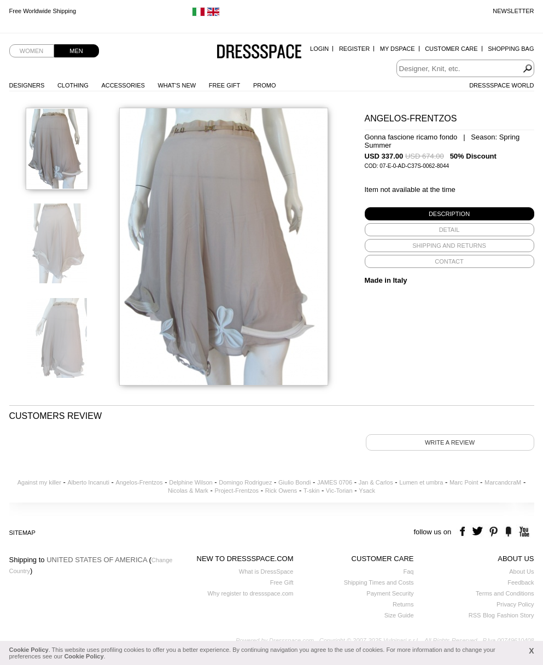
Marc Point (463, 482)
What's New (176, 85)
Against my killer (39, 482)
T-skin (311, 490)
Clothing (73, 85)
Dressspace (259, 52)
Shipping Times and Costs (379, 582)
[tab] (449, 213)
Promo (264, 85)
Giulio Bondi (294, 482)
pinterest (493, 531)
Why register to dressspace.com (250, 593)
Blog (489, 615)
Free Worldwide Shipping (43, 11)
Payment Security (389, 593)
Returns (403, 604)
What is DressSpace (266, 571)
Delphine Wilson (190, 482)
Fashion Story (515, 615)
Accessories (122, 85)
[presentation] (449, 213)
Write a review (450, 442)
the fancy (508, 531)
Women (31, 51)
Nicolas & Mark (188, 490)
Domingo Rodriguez (245, 482)
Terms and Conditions (505, 593)
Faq (409, 571)
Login (319, 48)
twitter (478, 531)
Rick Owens (281, 490)
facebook (464, 531)
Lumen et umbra (421, 482)
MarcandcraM (502, 482)
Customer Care (451, 48)
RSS (475, 615)
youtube (523, 531)
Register (354, 48)
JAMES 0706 (334, 482)
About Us (521, 571)
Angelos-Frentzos (138, 482)
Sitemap (22, 532)
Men (76, 51)
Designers (27, 85)
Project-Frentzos (236, 490)
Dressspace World (501, 85)
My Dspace (397, 48)
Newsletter (513, 11)
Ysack (367, 490)
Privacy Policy (515, 604)
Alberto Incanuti (88, 482)
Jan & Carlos (376, 482)
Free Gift (224, 85)
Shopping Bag (511, 48)
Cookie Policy (29, 649)
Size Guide (399, 615)
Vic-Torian (339, 490)
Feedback (520, 582)
